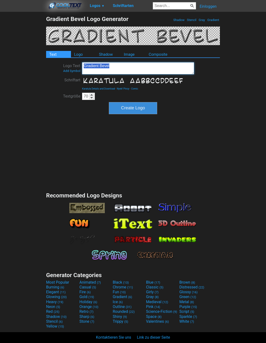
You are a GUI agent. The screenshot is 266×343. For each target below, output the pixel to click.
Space (153, 316)
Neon (53, 306)
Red (52, 311)
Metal (186, 302)
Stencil (191, 20)
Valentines (157, 321)
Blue (153, 282)
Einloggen (208, 6)
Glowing (56, 296)
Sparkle (188, 316)
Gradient (213, 20)
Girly (152, 292)
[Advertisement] (23, 87)
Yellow (55, 326)
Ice (118, 302)
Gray (202, 20)
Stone (86, 321)
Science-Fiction (161, 311)
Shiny (120, 316)
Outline (122, 306)
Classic (154, 287)
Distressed (191, 287)
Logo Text (71, 68)
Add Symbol (71, 71)
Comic (134, 88)
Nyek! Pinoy (123, 88)
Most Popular (57, 282)
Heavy (54, 302)
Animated (90, 282)
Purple (188, 306)
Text (52, 54)
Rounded (124, 311)
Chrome (123, 287)
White (186, 321)
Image (129, 54)
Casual (87, 287)
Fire (85, 292)
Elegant (56, 292)
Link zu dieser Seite (153, 337)
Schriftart (72, 80)
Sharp (86, 316)
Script (186, 311)
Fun (119, 292)
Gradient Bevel (138, 68)
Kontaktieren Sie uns (113, 337)
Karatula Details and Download (98, 88)
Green (187, 296)
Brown (187, 282)
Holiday (88, 302)
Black (121, 282)
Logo (78, 54)
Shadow (179, 20)
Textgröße (71, 96)
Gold (86, 296)
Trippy (120, 321)
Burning (55, 287)
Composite (158, 54)
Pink (153, 306)
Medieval (157, 302)
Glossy (188, 292)
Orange (88, 306)
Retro (86, 311)
